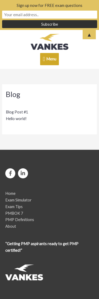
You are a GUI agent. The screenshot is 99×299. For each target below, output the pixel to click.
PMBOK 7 (14, 213)
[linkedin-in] (24, 173)
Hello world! (16, 118)
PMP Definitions (19, 219)
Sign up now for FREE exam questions (49, 5)
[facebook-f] (11, 173)
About (10, 226)
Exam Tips (14, 206)
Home (10, 193)
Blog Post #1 (17, 112)
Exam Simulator (18, 200)
